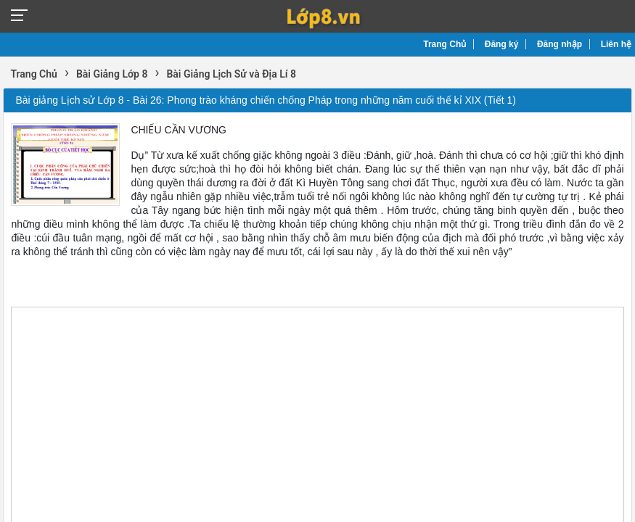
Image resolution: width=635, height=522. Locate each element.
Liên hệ (616, 44)
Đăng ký (502, 44)
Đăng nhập (559, 44)
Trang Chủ (444, 44)
